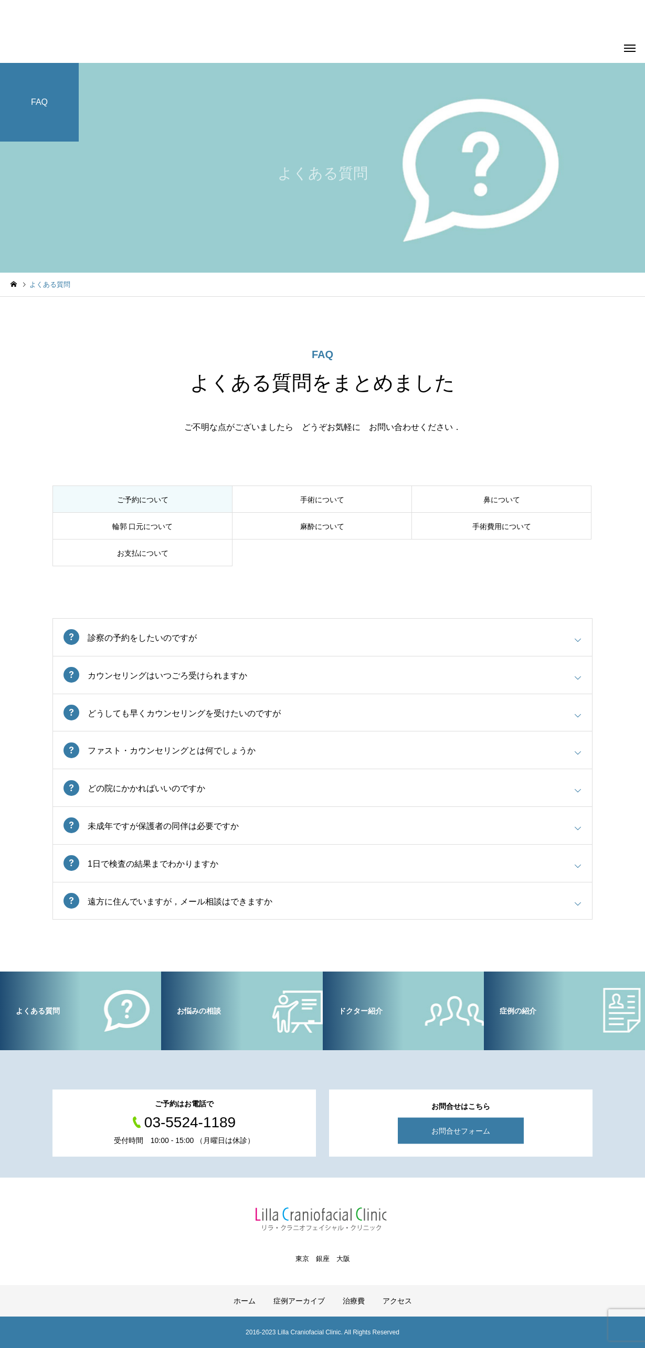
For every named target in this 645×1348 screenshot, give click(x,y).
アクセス (397, 1301)
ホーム (245, 1301)
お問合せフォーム (460, 1131)
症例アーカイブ (299, 1301)
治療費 (354, 1301)
